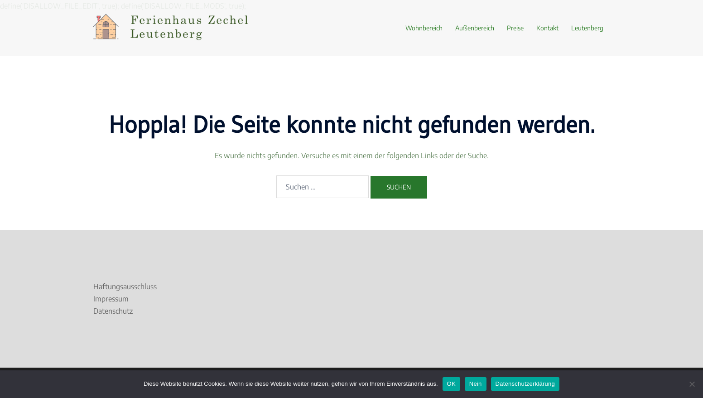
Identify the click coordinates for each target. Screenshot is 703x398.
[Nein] (691, 383)
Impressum (111, 298)
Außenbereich (474, 28)
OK (451, 383)
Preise (515, 28)
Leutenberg (587, 28)
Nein (475, 383)
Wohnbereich (424, 28)
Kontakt (547, 28)
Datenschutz (113, 310)
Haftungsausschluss (125, 286)
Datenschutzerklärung (525, 383)
